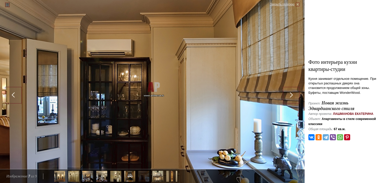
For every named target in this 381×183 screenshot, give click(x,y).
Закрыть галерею (282, 4)
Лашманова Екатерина (353, 114)
